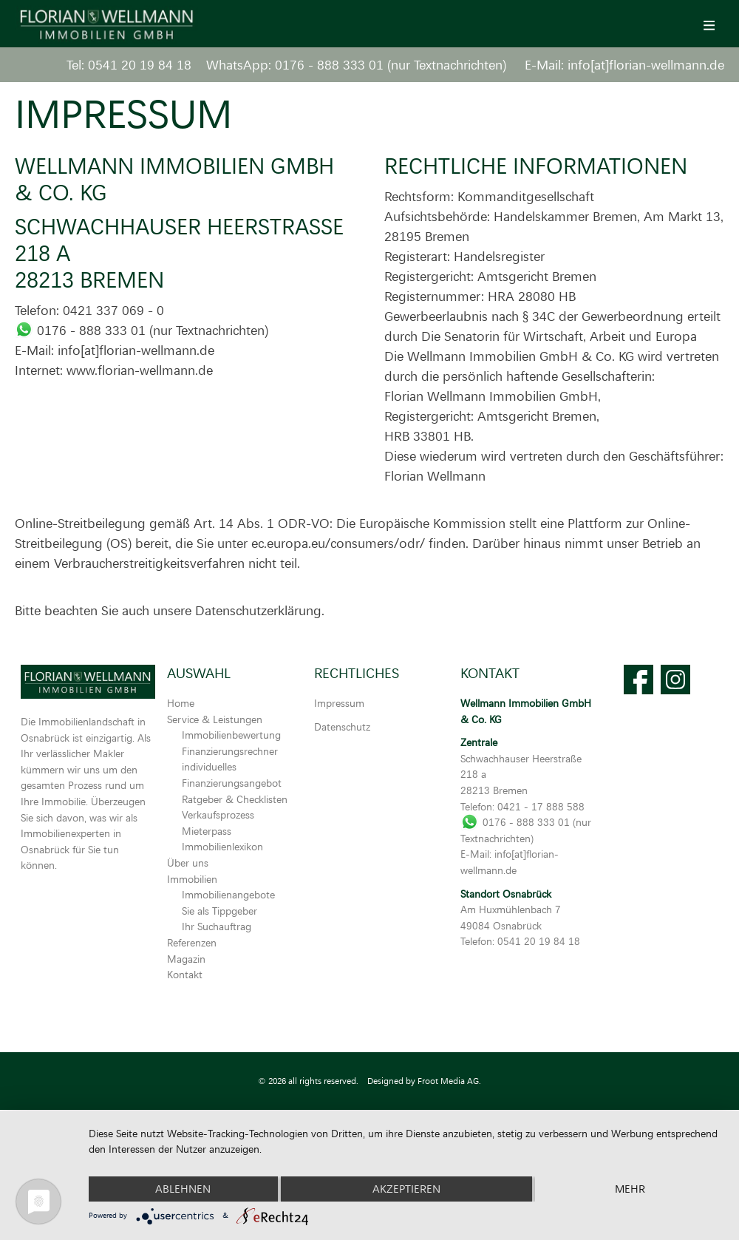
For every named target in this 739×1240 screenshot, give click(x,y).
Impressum (339, 702)
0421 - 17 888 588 (541, 806)
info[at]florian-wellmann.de (646, 64)
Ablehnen (183, 1188)
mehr (630, 1188)
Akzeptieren (406, 1188)
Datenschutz (342, 726)
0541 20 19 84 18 (139, 64)
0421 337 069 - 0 (113, 310)
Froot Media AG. (449, 1081)
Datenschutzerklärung (258, 610)
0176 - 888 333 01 (329, 64)
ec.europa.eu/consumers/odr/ (338, 543)
